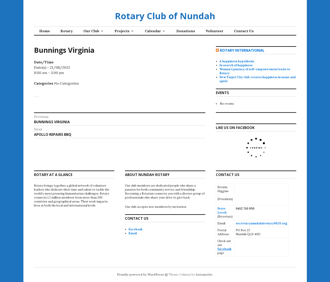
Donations (185, 31)
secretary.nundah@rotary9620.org (261, 223)
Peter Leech (221, 210)
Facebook (135, 229)
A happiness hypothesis (236, 61)
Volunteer (214, 31)
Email (132, 233)
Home (44, 31)
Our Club (91, 31)
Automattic (204, 274)
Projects (122, 31)
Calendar (153, 31)
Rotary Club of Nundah (165, 16)
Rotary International (242, 50)
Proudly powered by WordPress (140, 274)
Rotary (66, 31)
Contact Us (244, 31)
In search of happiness (236, 65)
